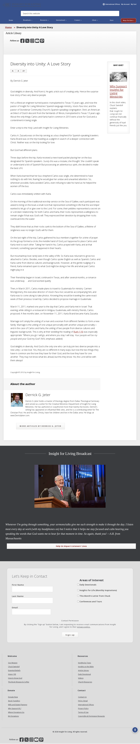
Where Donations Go (16, 713)
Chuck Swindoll (14, 667)
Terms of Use (83, 713)
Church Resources (85, 682)
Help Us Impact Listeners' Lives (71, 546)
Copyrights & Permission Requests (91, 717)
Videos (80, 678)
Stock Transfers (14, 701)
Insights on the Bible (86, 667)
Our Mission (12, 663)
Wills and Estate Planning (17, 705)
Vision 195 (12, 675)
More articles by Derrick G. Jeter (40, 426)
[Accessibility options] (134, 728)
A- (13, 71)
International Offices (86, 705)
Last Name (32, 599)
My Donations (13, 717)
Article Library (83, 671)
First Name (32, 588)
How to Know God (15, 678)
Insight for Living (22, 5)
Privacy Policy (83, 709)
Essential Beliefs (14, 671)
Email (31, 611)
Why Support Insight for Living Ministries (118, 92)
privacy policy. (83, 627)
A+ (24, 71)
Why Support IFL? (14, 709)
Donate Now (13, 697)
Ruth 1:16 (78, 332)
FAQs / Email (83, 701)
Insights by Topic (84, 663)
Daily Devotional (84, 675)
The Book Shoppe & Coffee (18, 682)
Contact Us (82, 697)
